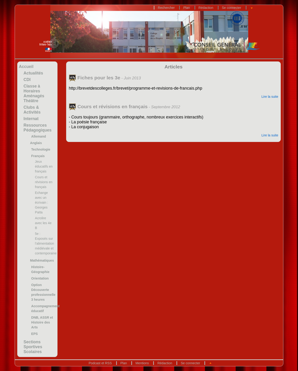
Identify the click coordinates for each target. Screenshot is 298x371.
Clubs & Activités (32, 110)
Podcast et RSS (100, 363)
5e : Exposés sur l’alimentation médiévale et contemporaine (46, 243)
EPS (34, 334)
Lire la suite (269, 96)
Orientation (40, 278)
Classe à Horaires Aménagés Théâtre (34, 93)
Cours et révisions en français (43, 182)
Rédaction (206, 8)
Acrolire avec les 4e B (43, 223)
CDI (27, 79)
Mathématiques (42, 260)
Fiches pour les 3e (94, 77)
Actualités (33, 73)
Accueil (26, 66)
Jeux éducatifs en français (44, 166)
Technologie (40, 149)
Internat (31, 118)
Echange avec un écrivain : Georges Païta (41, 202)
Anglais (36, 143)
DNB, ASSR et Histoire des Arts (42, 322)
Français (38, 156)
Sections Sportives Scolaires (33, 347)
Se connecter (231, 8)
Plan (186, 8)
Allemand (38, 136)
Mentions (142, 363)
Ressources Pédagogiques (37, 127)
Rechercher (166, 8)
